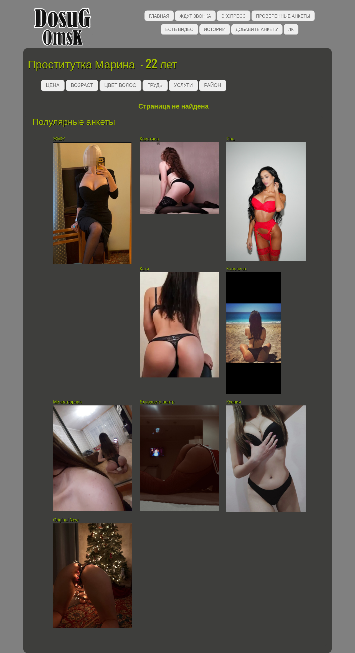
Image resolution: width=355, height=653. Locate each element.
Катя (145, 268)
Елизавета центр (157, 402)
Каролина (236, 268)
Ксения (233, 402)
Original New (66, 520)
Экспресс (233, 15)
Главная (159, 15)
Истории (214, 29)
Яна (231, 139)
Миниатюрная (68, 402)
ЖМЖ (59, 139)
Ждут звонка (195, 15)
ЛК (291, 29)
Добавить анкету (257, 29)
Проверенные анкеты (283, 15)
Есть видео (179, 29)
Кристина (150, 139)
